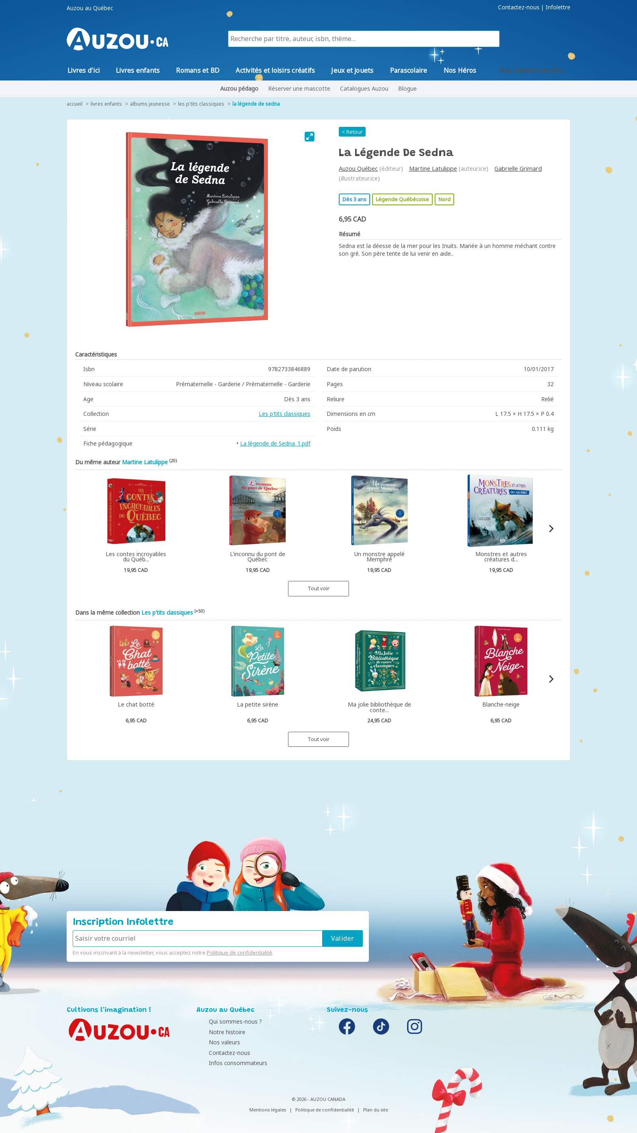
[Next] (551, 529)
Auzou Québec (358, 168)
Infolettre (558, 7)
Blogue (407, 88)
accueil (74, 103)
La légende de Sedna (256, 103)
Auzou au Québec (90, 8)
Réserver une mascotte (299, 88)
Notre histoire (217, 1032)
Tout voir (318, 588)
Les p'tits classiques (201, 103)
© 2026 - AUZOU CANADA (318, 1099)
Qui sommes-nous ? (225, 1021)
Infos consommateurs (228, 1063)
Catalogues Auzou (364, 88)
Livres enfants (106, 103)
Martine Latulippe (433, 168)
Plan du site (375, 1110)
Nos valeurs (214, 1042)
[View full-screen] (309, 136)
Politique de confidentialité (239, 952)
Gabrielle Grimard (518, 168)
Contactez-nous (519, 7)
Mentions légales (267, 1110)
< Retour (352, 131)
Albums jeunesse (150, 103)
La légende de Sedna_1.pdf (275, 443)
